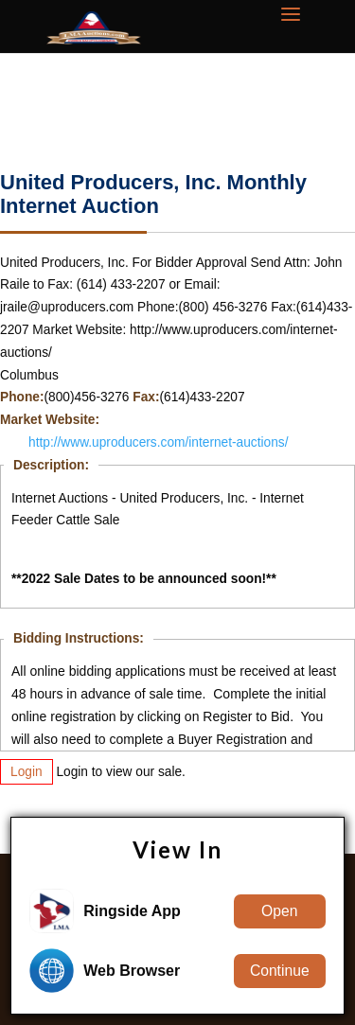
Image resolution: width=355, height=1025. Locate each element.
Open (279, 911)
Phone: (22, 397)
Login (26, 772)
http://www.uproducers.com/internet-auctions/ (158, 442)
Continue (280, 971)
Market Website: (49, 420)
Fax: (146, 397)
